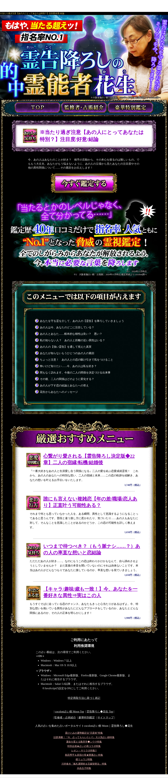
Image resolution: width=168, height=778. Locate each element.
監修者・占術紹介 (65, 717)
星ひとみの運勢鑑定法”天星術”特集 (84, 733)
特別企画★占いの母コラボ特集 (84, 746)
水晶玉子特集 (84, 768)
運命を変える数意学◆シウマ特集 (84, 741)
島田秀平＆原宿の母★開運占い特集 (84, 755)
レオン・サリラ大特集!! (84, 750)
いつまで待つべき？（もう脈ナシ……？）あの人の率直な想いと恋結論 (91, 549)
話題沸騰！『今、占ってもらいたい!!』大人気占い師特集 (83, 737)
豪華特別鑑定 (87, 717)
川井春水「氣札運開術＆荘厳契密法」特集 (84, 764)
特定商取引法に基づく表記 (84, 698)
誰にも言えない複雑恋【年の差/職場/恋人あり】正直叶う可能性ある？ (90, 502)
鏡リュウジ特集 (84, 759)
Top (100, 711)
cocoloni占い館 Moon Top (69, 711)
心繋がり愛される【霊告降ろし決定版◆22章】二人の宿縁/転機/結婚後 (89, 459)
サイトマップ (105, 717)
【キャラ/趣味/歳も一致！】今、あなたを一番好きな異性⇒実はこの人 (90, 592)
